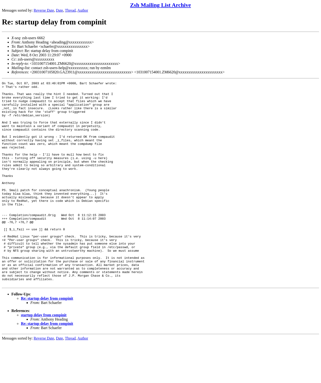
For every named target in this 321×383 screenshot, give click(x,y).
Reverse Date (44, 10)
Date (59, 10)
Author (82, 10)
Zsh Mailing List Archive (160, 5)
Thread (70, 10)
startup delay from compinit (43, 356)
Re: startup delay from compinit (47, 339)
